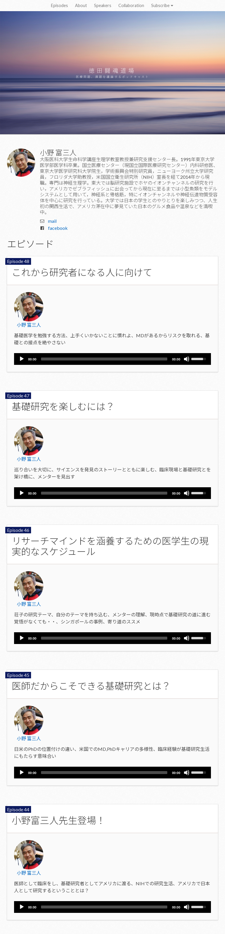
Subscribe (162, 5)
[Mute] (187, 359)
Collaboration (131, 5)
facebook (58, 228)
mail (52, 221)
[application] (112, 359)
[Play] (22, 359)
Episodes (59, 5)
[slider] (104, 359)
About (81, 5)
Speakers (102, 5)
